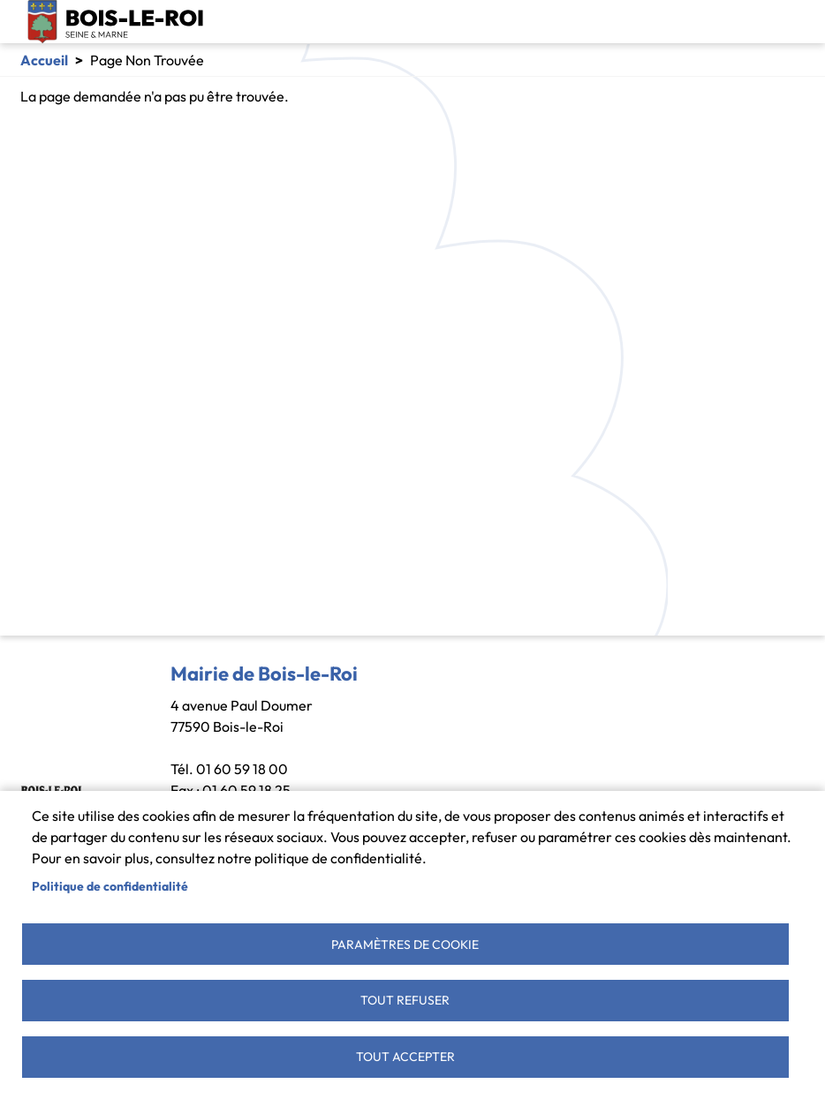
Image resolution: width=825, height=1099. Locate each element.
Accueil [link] (44, 60)
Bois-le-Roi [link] (115, 21)
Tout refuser (405, 998)
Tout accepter (405, 1056)
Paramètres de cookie (405, 941)
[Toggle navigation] (791, 22)
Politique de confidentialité (110, 883)
